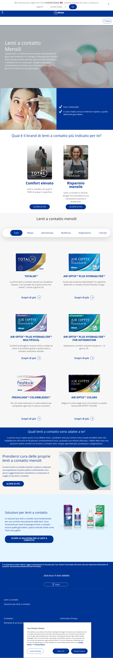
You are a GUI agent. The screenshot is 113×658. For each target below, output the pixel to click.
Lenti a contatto (11, 600)
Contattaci (8, 618)
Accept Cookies (79, 651)
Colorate (103, 233)
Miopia (30, 233)
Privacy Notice (40, 644)
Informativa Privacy (68, 618)
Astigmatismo (85, 233)
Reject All (60, 651)
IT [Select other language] (2, 12)
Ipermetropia (47, 233)
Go (73, 6)
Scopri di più (29, 297)
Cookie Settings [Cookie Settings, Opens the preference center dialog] (35, 651)
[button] (58, 6)
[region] (57, 640)
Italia (57, 584)
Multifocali (66, 233)
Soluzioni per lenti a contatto (17, 604)
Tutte (16, 233)
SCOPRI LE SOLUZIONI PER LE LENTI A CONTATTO (29, 539)
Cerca (107, 21)
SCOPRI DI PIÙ (39, 206)
